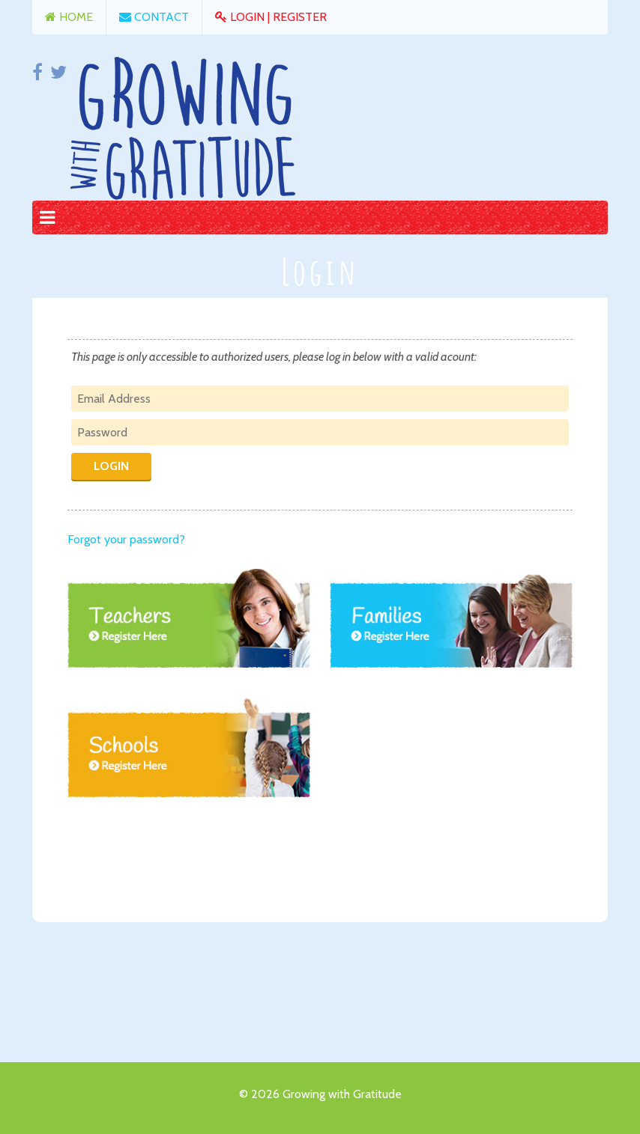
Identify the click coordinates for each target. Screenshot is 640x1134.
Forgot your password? (126, 539)
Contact (154, 17)
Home (69, 17)
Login (241, 17)
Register (300, 17)
